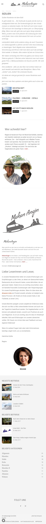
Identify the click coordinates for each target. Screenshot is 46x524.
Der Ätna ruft (18, 88)
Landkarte (8, 67)
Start (3, 11)
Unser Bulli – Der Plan (19, 428)
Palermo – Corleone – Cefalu (25, 98)
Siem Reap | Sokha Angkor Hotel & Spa (24, 437)
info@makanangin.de (14, 266)
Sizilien (15, 91)
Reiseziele (8, 11)
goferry (29, 56)
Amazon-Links (7, 293)
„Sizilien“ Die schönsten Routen (21, 72)
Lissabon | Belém (18, 404)
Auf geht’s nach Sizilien (23, 108)
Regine (23, 369)
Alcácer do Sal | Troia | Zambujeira (23, 385)
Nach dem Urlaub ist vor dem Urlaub (24, 419)
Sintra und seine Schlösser (21, 394)
